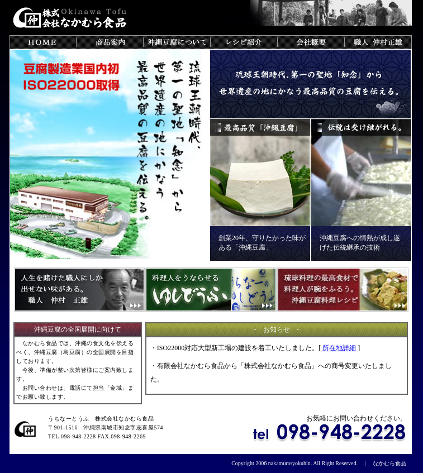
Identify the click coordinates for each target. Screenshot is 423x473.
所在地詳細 (339, 348)
